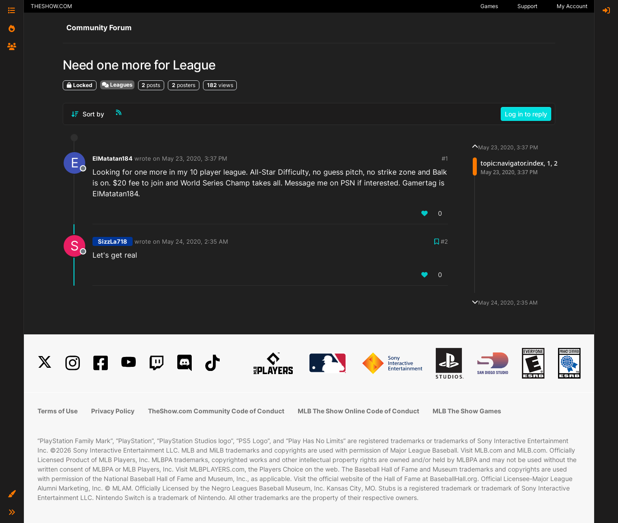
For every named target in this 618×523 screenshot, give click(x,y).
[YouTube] (128, 363)
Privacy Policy (112, 411)
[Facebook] (100, 363)
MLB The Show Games (467, 411)
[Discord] (184, 363)
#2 (444, 241)
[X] (44, 363)
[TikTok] (212, 363)
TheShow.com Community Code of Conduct (216, 411)
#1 (445, 158)
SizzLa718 (112, 241)
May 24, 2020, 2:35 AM (195, 241)
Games (489, 6)
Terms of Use (57, 411)
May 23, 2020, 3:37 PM (194, 158)
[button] (12, 494)
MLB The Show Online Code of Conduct (358, 411)
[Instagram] (72, 363)
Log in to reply (526, 114)
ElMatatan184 (112, 158)
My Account (572, 6)
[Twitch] (156, 363)
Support (527, 6)
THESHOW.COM (51, 6)
